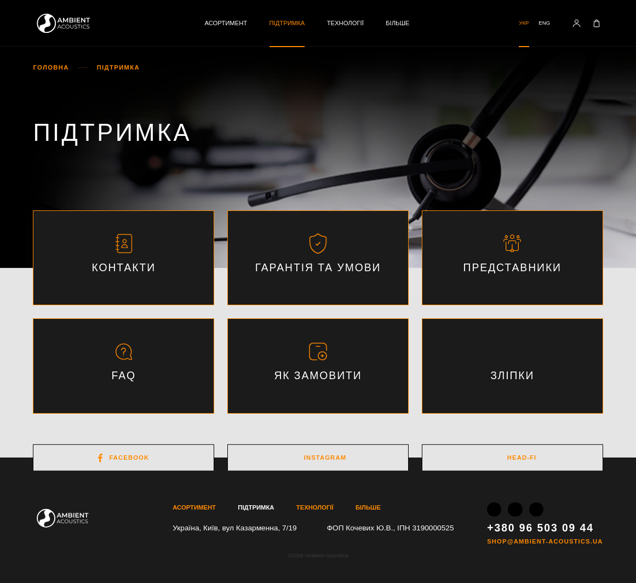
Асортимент (225, 23)
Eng (544, 23)
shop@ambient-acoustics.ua (545, 542)
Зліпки (512, 375)
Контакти (123, 267)
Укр (524, 23)
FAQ (123, 375)
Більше (397, 23)
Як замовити (318, 375)
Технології (345, 23)
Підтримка (287, 23)
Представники (512, 267)
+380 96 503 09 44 (540, 527)
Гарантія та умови (318, 267)
